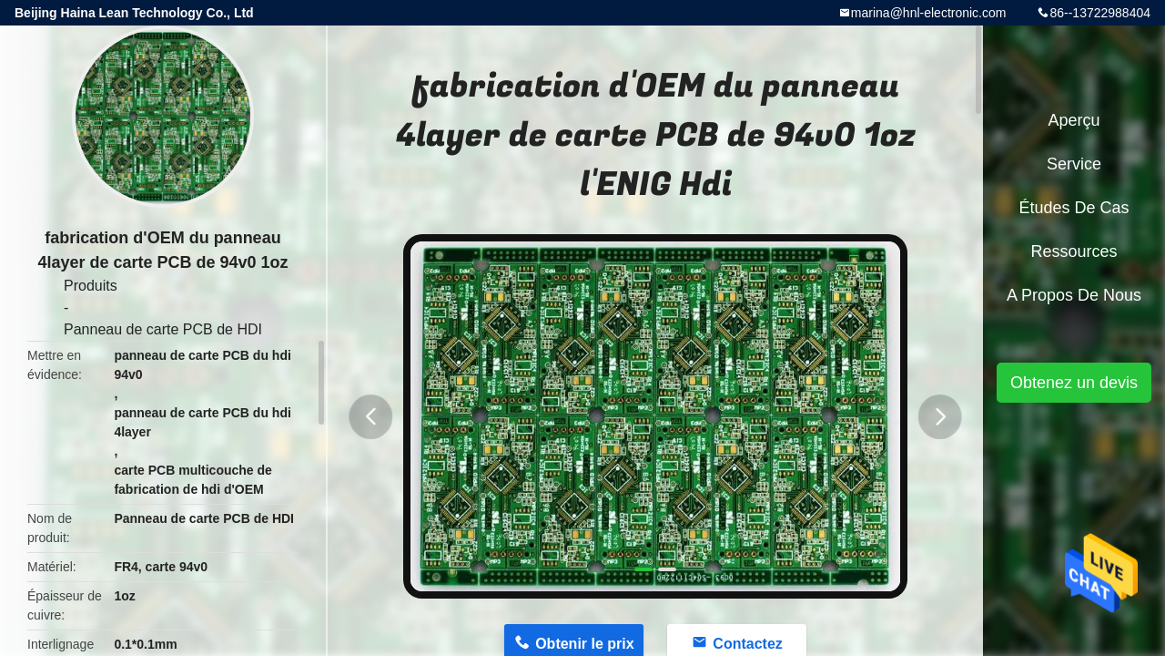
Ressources (1073, 251)
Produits (90, 285)
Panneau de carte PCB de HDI (163, 329)
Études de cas (1073, 208)
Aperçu (1073, 120)
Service (1074, 164)
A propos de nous (1074, 295)
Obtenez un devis (1074, 383)
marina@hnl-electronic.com (929, 12)
